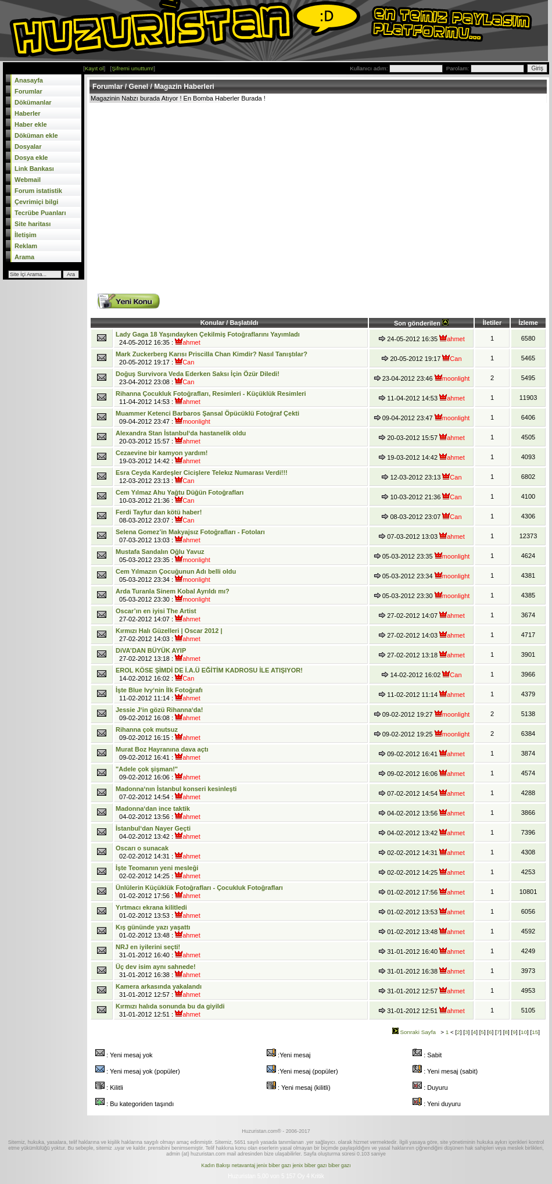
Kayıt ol (94, 68)
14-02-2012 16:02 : (209, 674)
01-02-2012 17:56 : (199, 891)
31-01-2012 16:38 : (158, 970)
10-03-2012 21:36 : (179, 496)
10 (524, 1032)
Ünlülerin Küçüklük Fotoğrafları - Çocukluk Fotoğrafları (199, 887)
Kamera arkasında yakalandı (159, 986)
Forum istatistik (38, 190)
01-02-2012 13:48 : (158, 931)
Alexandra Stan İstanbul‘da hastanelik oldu (181, 433)
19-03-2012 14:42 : (161, 456)
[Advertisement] (267, 190)
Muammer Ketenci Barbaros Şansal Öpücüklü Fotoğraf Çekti (207, 413)
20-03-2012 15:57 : (181, 437)
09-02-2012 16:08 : (159, 713)
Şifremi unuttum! (132, 68)
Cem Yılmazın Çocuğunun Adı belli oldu (176, 571)
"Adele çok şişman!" (147, 769)
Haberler (28, 113)
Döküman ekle (36, 135)
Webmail (28, 179)
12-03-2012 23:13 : (202, 476)
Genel (139, 87)
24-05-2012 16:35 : (208, 338)
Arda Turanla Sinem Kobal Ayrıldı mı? (173, 591)
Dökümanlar (33, 102)
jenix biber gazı (274, 1165)
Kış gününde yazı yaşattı (153, 927)
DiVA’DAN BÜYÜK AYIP (151, 650)
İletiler (492, 322)
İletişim (26, 234)
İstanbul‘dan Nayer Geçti (153, 828)
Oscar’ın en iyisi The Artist (156, 610)
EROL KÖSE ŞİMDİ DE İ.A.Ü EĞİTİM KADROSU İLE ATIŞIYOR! (209, 670)
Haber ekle (31, 124)
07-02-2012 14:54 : (176, 792)
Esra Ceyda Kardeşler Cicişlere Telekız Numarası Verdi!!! (202, 472)
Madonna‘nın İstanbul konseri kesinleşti (176, 788)
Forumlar (28, 91)
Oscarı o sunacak (142, 848)
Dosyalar (28, 146)
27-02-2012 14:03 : (169, 634)
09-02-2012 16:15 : (158, 733)
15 (535, 1032)
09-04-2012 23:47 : (207, 417)
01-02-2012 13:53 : (158, 911)
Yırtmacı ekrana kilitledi (151, 907)
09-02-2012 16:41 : (162, 753)
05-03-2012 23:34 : (176, 575)
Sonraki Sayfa (414, 1032)
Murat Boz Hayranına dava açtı (162, 749)
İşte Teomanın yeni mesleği (157, 867)
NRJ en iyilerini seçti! (148, 946)
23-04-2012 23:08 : (197, 377)
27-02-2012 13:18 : (158, 654)
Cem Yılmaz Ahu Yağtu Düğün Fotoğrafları (179, 492)
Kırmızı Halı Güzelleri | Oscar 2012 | (169, 630)
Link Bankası (34, 168)
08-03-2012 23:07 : (159, 516)
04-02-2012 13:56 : (158, 812)
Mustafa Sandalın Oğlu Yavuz (160, 551)
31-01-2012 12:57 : (159, 990)
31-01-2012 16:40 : (158, 950)
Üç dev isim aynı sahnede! (156, 966)
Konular (213, 322)
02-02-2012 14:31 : (158, 852)
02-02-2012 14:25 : (158, 871)
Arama (24, 256)
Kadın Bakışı (215, 1165)
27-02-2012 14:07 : (158, 615)
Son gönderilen (421, 323)
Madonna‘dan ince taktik (153, 808)
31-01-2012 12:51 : (170, 1010)
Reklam (26, 245)
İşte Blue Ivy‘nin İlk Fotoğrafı (159, 689)
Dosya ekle (31, 157)
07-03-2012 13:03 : (190, 535)
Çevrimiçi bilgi (36, 201)
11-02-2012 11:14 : (159, 694)
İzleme (528, 322)
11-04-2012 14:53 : (211, 397)
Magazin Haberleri (184, 87)
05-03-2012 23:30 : (173, 595)
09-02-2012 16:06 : (158, 773)
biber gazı (339, 1165)
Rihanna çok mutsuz (147, 729)
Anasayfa (29, 80)
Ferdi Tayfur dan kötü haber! (159, 512)
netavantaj (244, 1165)
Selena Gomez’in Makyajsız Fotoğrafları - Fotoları (190, 531)
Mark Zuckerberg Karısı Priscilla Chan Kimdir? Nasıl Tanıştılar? (211, 353)
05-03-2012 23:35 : (163, 555)
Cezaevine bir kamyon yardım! (161, 452)
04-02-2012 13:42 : (158, 832)
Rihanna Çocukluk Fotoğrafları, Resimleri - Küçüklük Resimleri (211, 393)
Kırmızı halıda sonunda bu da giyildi (170, 1006)
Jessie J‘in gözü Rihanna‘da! (159, 709)
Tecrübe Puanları (40, 212)
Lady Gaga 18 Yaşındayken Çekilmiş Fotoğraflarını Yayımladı (208, 334)
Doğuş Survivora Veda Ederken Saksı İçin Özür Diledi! (197, 373)
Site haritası (33, 223)
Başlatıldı (244, 322)
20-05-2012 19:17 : (211, 358)
